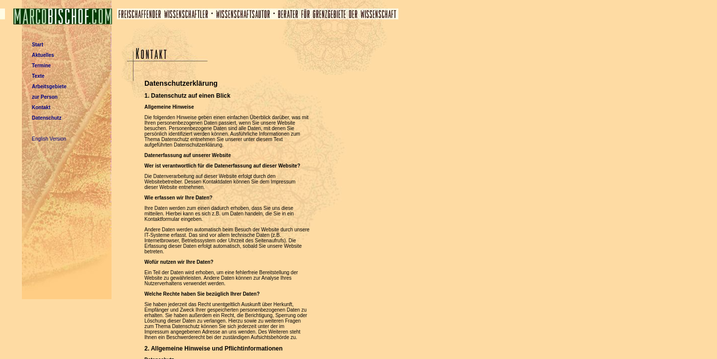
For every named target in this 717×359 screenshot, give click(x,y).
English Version (49, 139)
